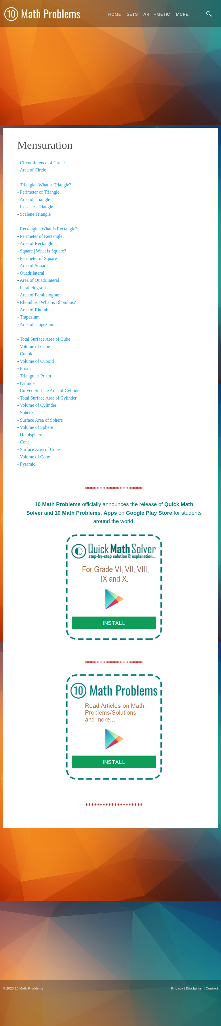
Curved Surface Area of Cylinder (50, 390)
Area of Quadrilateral (39, 280)
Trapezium (30, 317)
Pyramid (27, 464)
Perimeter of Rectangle (41, 236)
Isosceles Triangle (36, 206)
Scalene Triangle (35, 214)
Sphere (26, 412)
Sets (132, 14)
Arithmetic (156, 14)
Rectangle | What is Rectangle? (48, 228)
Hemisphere (31, 434)
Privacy (177, 988)
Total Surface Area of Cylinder (48, 398)
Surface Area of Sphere (41, 420)
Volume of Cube (35, 346)
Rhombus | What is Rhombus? (48, 302)
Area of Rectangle (36, 243)
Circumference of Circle (42, 162)
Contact (211, 988)
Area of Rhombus (36, 309)
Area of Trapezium (37, 324)
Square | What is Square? (43, 250)
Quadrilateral (32, 273)
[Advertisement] (110, 1019)
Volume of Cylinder (38, 405)
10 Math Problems (29, 988)
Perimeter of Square (38, 258)
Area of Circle (33, 169)
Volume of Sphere (36, 427)
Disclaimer (194, 988)
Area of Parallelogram (40, 294)
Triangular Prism (35, 375)
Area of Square (33, 265)
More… (184, 14)
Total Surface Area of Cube (45, 339)
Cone (25, 441)
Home (114, 14)
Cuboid (26, 353)
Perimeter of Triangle (39, 192)
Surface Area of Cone (40, 449)
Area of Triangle (35, 199)
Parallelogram (33, 287)
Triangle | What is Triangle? (45, 184)
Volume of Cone (35, 456)
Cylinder (28, 383)
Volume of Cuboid (37, 361)
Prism (25, 368)
